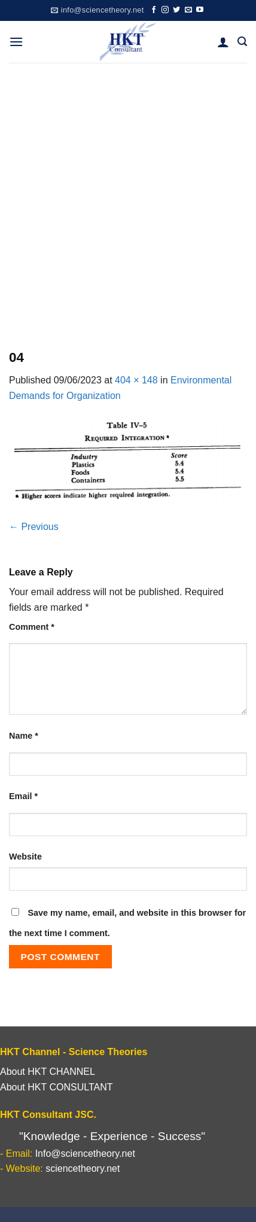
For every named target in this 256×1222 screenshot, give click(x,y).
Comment (31, 627)
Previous (34, 527)
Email (23, 796)
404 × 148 (136, 380)
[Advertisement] (128, 197)
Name (23, 735)
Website (25, 856)
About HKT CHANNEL (47, 1071)
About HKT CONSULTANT (56, 1087)
